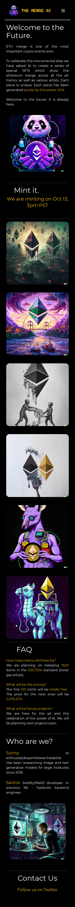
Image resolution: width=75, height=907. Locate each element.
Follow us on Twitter (37, 889)
